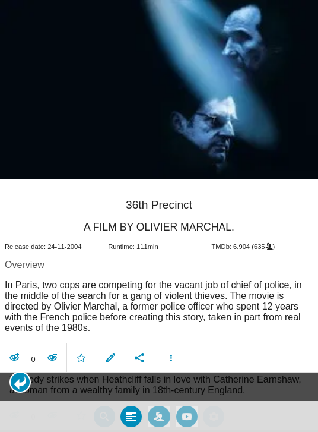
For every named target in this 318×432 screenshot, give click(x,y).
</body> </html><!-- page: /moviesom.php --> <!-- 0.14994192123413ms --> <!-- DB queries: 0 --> (159, 216)
